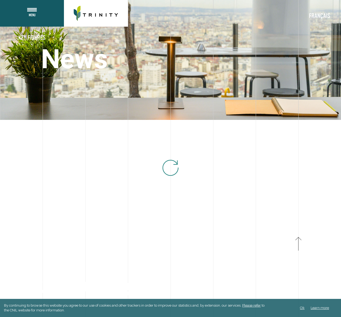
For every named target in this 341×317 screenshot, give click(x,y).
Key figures (32, 38)
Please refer (251, 305)
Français (319, 16)
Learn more (320, 308)
